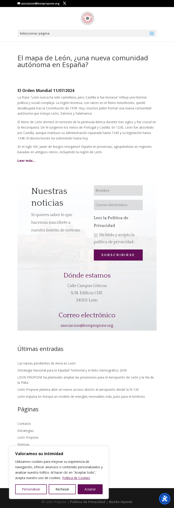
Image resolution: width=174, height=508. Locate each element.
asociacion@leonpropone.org (87, 325)
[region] (59, 472)
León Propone (28, 437)
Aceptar (90, 489)
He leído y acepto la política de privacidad (114, 238)
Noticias (23, 444)
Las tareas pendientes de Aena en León (46, 363)
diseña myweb (120, 502)
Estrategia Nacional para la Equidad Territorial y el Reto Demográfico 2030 (72, 370)
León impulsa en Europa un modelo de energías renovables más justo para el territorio (81, 396)
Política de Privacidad (87, 502)
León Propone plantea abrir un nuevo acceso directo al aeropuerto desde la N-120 (78, 389)
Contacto (24, 423)
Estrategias (25, 430)
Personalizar (31, 489)
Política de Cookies (76, 478)
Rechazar (62, 489)
